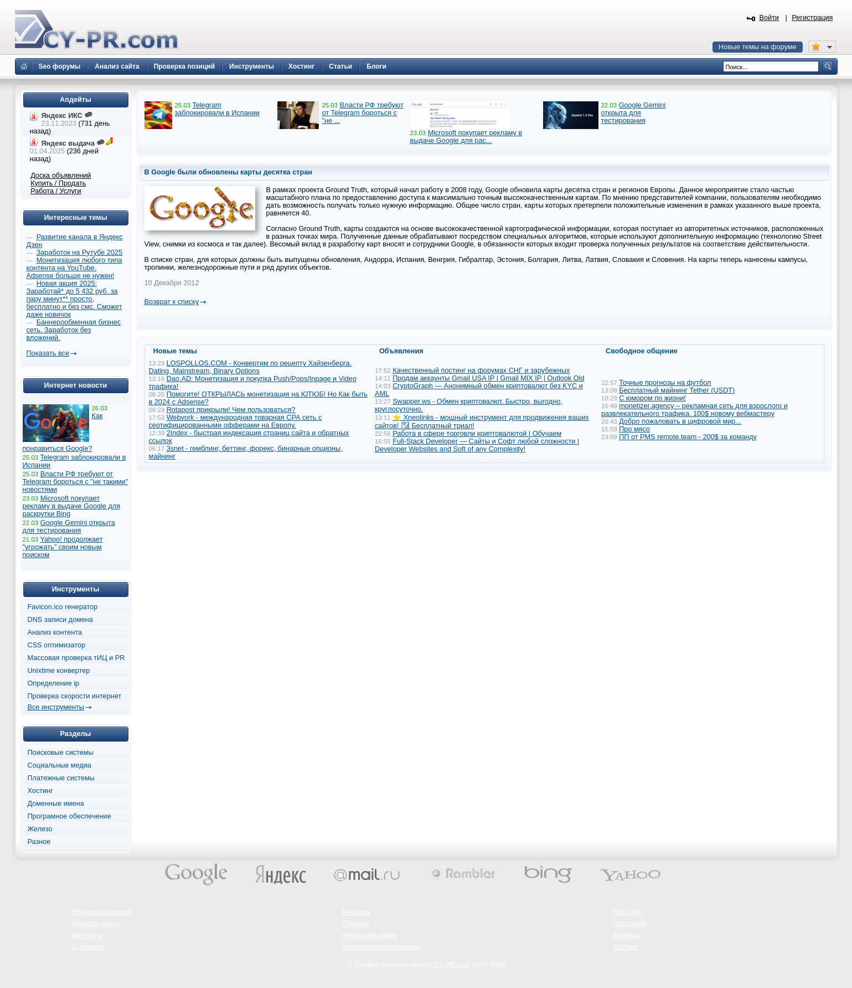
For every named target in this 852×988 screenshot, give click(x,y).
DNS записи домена (60, 620)
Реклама (356, 912)
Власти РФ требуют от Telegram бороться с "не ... (362, 113)
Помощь (355, 924)
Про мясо (634, 429)
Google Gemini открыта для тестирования (633, 113)
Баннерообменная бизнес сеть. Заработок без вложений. (74, 330)
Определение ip (54, 683)
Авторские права (369, 935)
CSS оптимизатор (57, 645)
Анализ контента (55, 632)
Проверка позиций (102, 912)
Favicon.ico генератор (63, 607)
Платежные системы (61, 778)
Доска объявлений (60, 175)
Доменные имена (56, 803)
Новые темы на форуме (758, 47)
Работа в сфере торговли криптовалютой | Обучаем (477, 434)
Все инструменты (56, 707)
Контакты (87, 935)
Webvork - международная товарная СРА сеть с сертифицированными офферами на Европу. (235, 421)
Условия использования (381, 947)
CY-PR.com (451, 965)
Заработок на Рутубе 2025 (79, 252)
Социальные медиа (59, 765)
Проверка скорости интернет (75, 696)
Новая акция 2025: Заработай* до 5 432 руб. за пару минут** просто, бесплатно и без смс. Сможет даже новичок (74, 299)
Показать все (48, 353)
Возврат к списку (171, 302)
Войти (769, 18)
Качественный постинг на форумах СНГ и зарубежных (481, 370)
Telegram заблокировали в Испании (217, 109)
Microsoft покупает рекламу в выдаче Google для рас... (466, 137)
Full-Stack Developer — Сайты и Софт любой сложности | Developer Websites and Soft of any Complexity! (477, 445)
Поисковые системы (61, 753)
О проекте (88, 947)
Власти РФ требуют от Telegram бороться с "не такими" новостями (75, 481)
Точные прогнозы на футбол (665, 383)
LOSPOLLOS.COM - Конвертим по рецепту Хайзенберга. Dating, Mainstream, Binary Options (250, 367)
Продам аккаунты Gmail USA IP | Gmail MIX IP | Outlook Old (488, 378)
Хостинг (40, 791)
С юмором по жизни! (652, 398)
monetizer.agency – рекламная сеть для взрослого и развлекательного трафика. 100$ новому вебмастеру (694, 410)
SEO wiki (627, 912)
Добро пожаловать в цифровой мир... (680, 421)
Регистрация (812, 18)
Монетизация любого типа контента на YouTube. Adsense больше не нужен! (74, 268)
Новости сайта (96, 924)
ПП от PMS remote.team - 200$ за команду (688, 437)
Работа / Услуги (55, 191)
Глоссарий (630, 924)
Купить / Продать (58, 183)
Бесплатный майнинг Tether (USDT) (677, 390)
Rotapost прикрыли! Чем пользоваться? (231, 410)
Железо (40, 829)
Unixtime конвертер (59, 671)
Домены (626, 935)
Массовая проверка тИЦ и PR (76, 658)
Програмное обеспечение (69, 816)
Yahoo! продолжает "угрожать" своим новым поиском (63, 547)
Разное (39, 842)
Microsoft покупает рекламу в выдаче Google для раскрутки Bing (72, 506)
